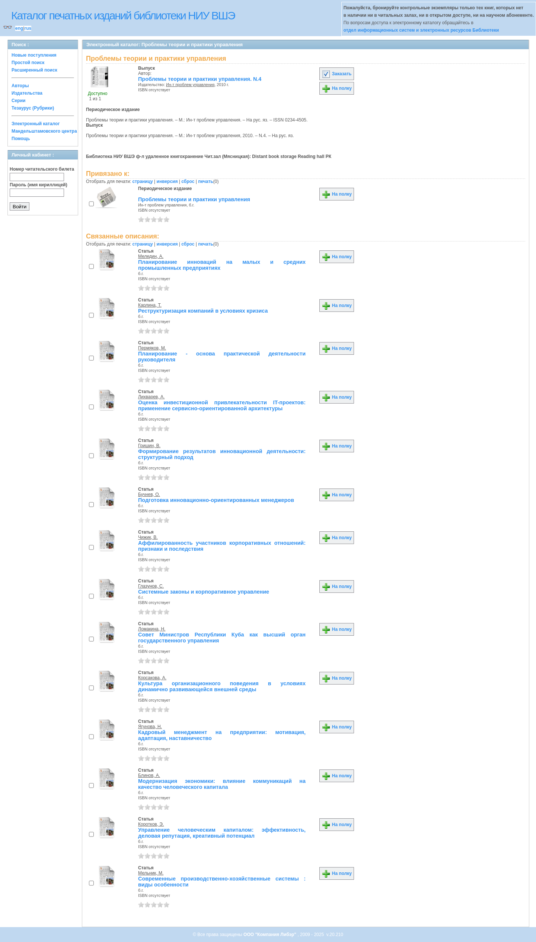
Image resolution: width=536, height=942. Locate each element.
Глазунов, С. (151, 586)
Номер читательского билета (42, 169)
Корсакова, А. (152, 677)
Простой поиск (28, 62)
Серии (18, 100)
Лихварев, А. (151, 396)
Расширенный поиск (34, 70)
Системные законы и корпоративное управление (203, 592)
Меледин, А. (150, 256)
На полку (337, 88)
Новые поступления (34, 55)
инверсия (167, 181)
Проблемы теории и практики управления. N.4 (199, 79)
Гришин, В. (149, 445)
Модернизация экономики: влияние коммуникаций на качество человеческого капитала (222, 784)
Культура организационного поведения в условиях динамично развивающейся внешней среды (222, 686)
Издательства (27, 93)
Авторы (20, 85)
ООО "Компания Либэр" (270, 934)
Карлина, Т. (150, 305)
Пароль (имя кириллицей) (38, 184)
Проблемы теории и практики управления (194, 199)
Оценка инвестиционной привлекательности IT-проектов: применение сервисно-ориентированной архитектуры (222, 405)
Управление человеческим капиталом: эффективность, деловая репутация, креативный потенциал (222, 833)
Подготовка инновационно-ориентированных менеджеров (216, 500)
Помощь (21, 138)
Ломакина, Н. (151, 629)
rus (27, 28)
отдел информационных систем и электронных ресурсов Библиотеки (421, 30)
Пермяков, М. (152, 348)
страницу (143, 181)
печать (205, 181)
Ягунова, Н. (150, 726)
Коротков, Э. (151, 824)
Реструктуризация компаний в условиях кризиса (203, 311)
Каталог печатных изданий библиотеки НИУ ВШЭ (123, 15)
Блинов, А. (149, 775)
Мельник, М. (150, 873)
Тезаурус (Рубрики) (33, 108)
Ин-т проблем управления (190, 84)
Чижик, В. (148, 537)
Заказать (336, 73)
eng (19, 28)
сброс (187, 181)
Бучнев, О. (149, 494)
